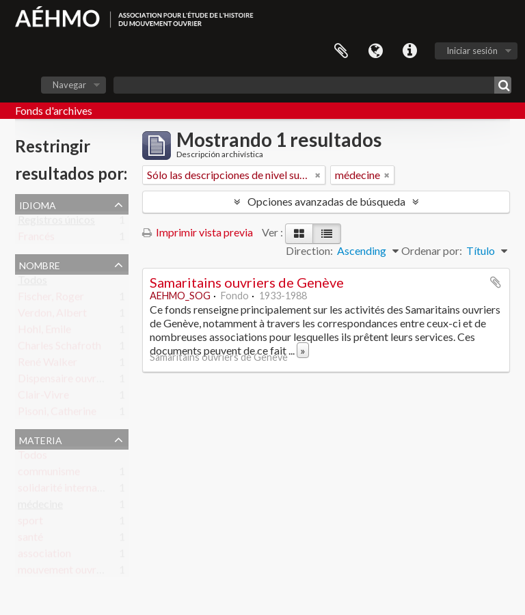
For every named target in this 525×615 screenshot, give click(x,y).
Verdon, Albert (52, 315)
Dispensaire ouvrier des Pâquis (89, 380)
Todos (32, 282)
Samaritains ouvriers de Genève (247, 282)
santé (30, 539)
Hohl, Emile (44, 331)
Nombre (39, 264)
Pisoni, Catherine (57, 413)
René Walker (47, 364)
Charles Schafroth (59, 348)
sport (30, 523)
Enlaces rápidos (409, 51)
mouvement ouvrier (63, 572)
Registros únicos (56, 222)
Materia (40, 438)
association (44, 555)
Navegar (69, 84)
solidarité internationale (73, 490)
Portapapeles (341, 51)
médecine (40, 506)
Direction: (309, 250)
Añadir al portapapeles (495, 282)
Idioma (375, 51)
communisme (49, 473)
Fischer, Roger (51, 298)
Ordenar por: (431, 250)
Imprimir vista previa (197, 232)
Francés (36, 238)
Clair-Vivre (43, 397)
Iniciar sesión (472, 50)
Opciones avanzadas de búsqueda (326, 201)
